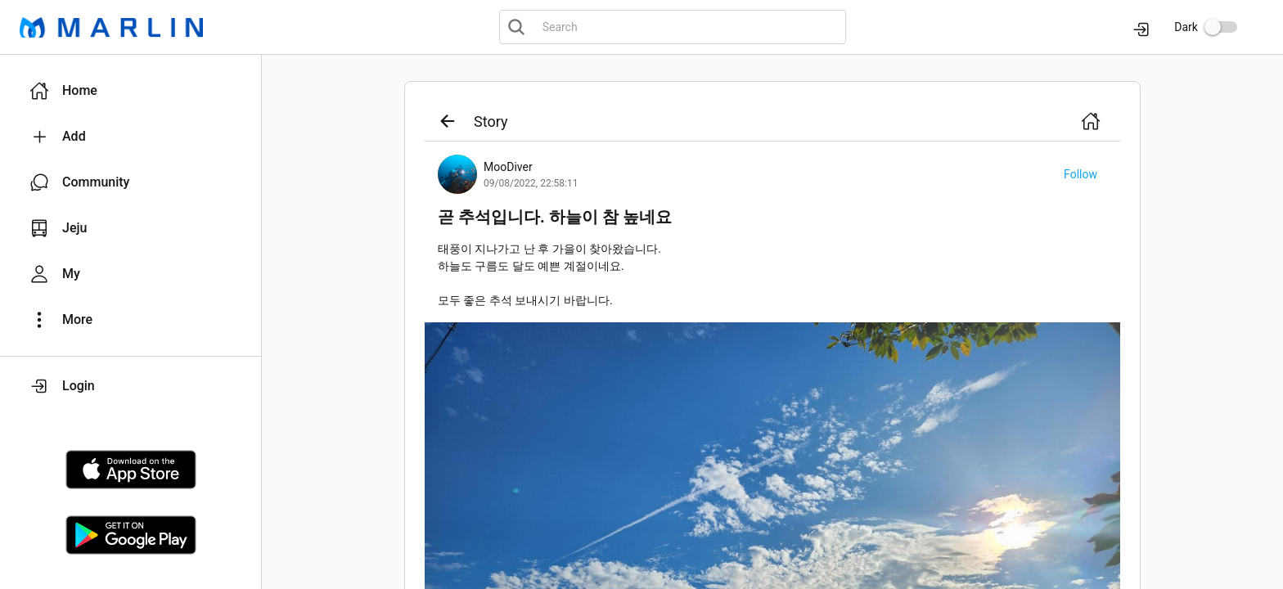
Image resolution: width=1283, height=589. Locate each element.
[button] (130, 91)
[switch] (1220, 27)
